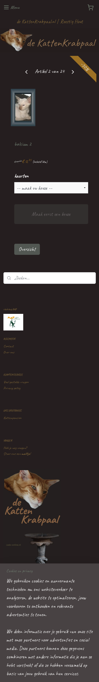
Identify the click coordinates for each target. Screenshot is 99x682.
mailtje (25, 453)
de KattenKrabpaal (25, 621)
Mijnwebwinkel (50, 672)
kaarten (21, 176)
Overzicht (27, 249)
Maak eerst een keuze (51, 214)
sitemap (47, 663)
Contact (8, 346)
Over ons (8, 352)
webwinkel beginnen (69, 663)
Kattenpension (12, 418)
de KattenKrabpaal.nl (35, 21)
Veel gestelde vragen (16, 382)
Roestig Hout (71, 21)
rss (55, 663)
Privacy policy (11, 388)
